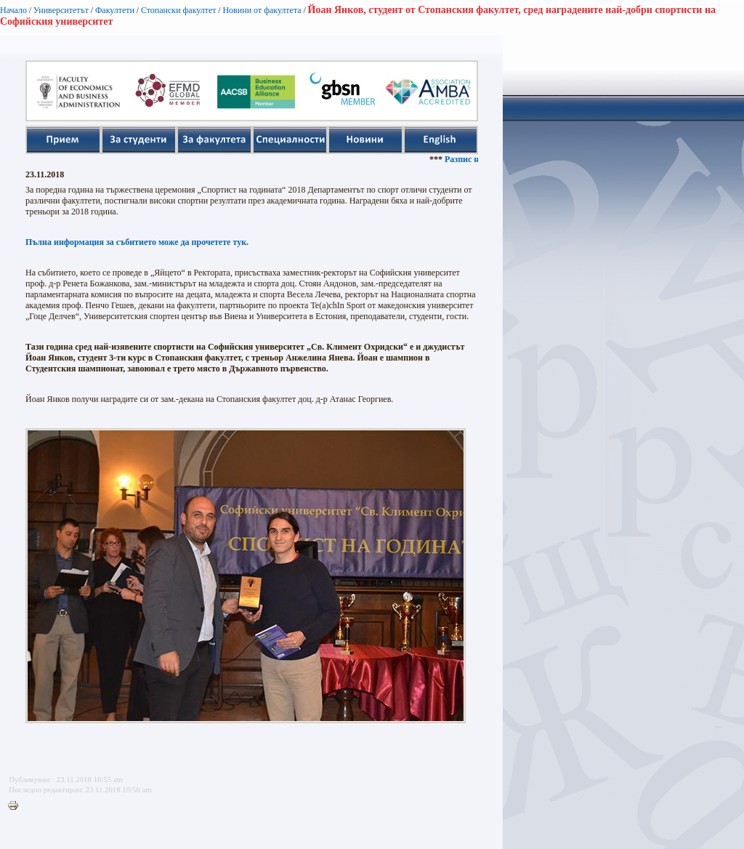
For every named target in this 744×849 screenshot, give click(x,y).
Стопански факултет (179, 10)
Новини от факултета (261, 10)
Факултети (114, 10)
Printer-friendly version (16, 806)
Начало (13, 10)
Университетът (61, 10)
